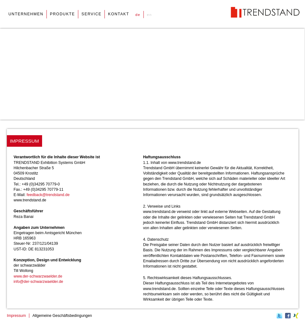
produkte (62, 14)
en (149, 14)
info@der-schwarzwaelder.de (38, 281)
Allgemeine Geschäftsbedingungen (62, 315)
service (91, 14)
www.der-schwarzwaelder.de (38, 276)
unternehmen (25, 14)
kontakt (118, 14)
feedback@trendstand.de (48, 195)
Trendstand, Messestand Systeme (265, 12)
